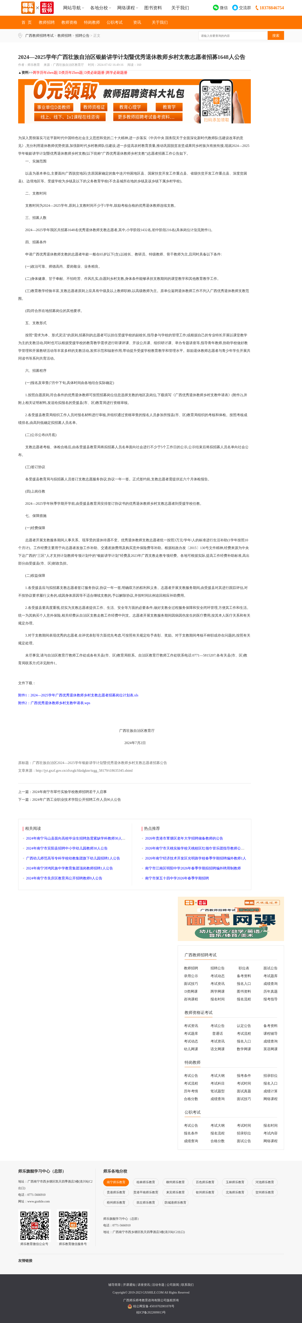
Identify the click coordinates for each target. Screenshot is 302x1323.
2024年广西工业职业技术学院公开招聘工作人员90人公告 (76, 799)
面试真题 (244, 1091)
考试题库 (270, 976)
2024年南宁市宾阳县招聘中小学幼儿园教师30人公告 (67, 848)
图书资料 (153, 7)
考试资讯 (217, 984)
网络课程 (270, 1099)
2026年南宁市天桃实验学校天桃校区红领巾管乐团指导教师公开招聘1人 (201, 848)
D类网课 (191, 991)
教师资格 (69, 22)
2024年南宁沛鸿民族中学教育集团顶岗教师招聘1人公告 (69, 868)
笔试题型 (217, 1091)
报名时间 (217, 999)
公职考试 (115, 22)
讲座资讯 (144, 1284)
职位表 (244, 968)
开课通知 (129, 1284)
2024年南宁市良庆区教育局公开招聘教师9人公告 (64, 878)
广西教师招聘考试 (39, 35)
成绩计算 (270, 1091)
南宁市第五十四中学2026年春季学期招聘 (177, 878)
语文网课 (217, 1049)
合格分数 (191, 1099)
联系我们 (187, 1284)
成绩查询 (270, 984)
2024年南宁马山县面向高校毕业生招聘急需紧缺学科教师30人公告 (77, 838)
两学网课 (217, 991)
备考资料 (244, 976)
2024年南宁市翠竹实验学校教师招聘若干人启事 (69, 792)
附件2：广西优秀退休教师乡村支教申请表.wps (54, 703)
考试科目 (217, 1083)
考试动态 (217, 976)
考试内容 (270, 1133)
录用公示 (191, 976)
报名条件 (191, 1133)
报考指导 (270, 999)
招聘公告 (82, 35)
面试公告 (270, 968)
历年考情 (191, 1091)
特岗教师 (92, 22)
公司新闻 (173, 1284)
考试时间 (244, 1083)
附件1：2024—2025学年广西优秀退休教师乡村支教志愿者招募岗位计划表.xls (78, 695)
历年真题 (270, 991)
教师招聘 (47, 22)
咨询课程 (191, 999)
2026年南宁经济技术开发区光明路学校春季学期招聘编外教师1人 (195, 858)
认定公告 (244, 1026)
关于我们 (180, 7)
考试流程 (244, 1033)
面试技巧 (191, 984)
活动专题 (158, 1284)
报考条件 (244, 1075)
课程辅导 (270, 1033)
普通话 (217, 1033)
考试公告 (217, 1026)
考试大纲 (217, 1075)
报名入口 (244, 984)
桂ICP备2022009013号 (151, 1312)
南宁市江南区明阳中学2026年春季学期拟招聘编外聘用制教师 (193, 868)
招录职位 (270, 1075)
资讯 (137, 22)
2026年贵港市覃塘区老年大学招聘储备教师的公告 (184, 838)
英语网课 (270, 1049)
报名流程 (244, 999)
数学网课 (244, 1049)
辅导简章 (114, 1284)
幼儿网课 (191, 1049)
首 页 (26, 22)
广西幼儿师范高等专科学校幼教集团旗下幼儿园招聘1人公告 (73, 858)
